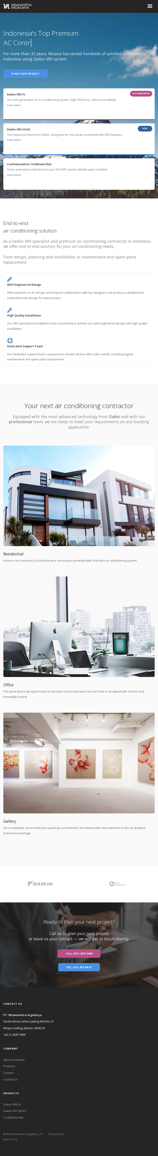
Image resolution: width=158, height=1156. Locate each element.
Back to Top (10, 1139)
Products (9, 1066)
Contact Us (10, 1079)
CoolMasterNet (13, 1117)
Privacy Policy (56, 1134)
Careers (8, 1073)
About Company (13, 1060)
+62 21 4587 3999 (14, 1035)
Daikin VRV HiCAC (14, 1111)
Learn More (14, 105)
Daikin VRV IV (12, 1104)
